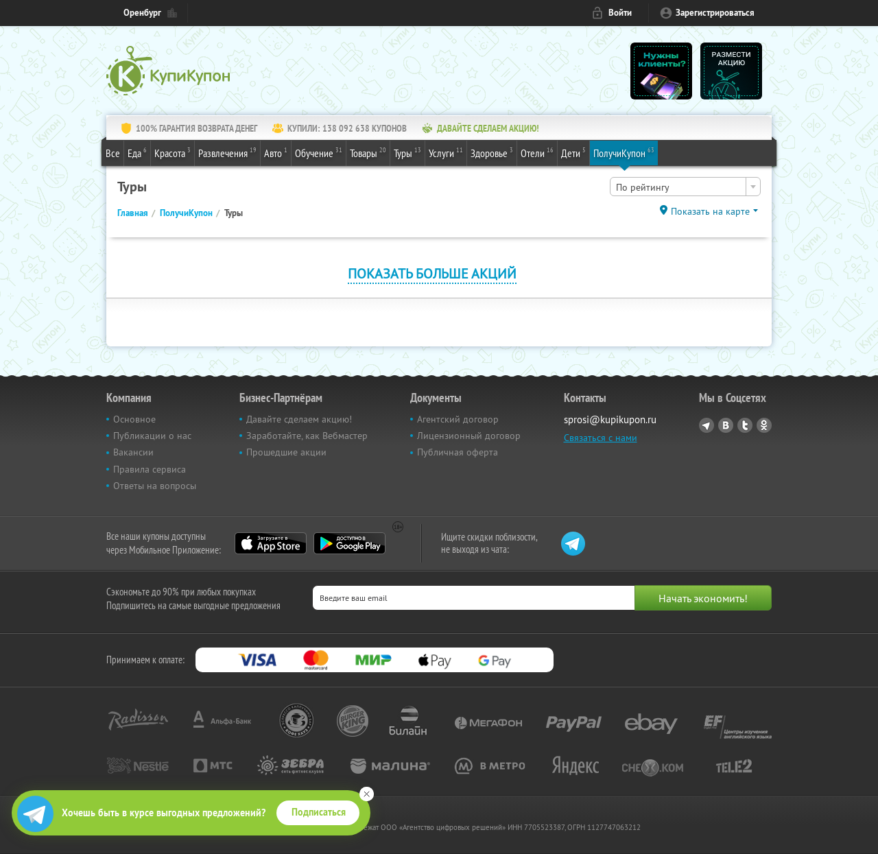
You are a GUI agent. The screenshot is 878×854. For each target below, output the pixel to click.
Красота (172, 152)
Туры (407, 152)
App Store (271, 543)
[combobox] (685, 186)
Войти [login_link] (620, 13)
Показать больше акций (432, 273)
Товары (368, 152)
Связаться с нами (600, 437)
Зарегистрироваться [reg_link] (715, 13)
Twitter (744, 425)
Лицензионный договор (469, 435)
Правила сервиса (149, 469)
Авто (275, 152)
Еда (137, 152)
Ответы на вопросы (154, 485)
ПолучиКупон (623, 152)
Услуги (446, 152)
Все (113, 153)
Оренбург (142, 13)
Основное (134, 419)
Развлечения (227, 152)
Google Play (349, 543)
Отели (537, 152)
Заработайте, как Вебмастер (307, 435)
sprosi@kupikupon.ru (610, 419)
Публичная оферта (457, 452)
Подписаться (319, 812)
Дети (573, 152)
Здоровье (492, 152)
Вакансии (133, 452)
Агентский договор (458, 419)
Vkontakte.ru (725, 425)
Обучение (318, 152)
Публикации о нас (152, 435)
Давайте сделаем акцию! (299, 419)
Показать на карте (710, 211)
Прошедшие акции (286, 452)
